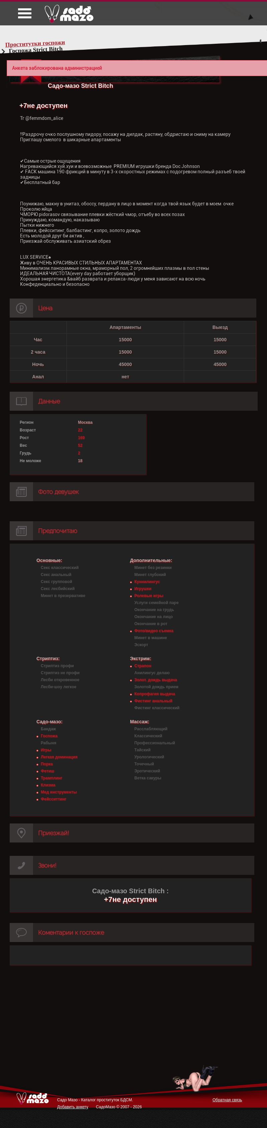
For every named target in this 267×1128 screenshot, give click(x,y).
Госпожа (49, 736)
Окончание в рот (150, 623)
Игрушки (142, 588)
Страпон (142, 666)
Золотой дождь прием (156, 687)
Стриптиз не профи (60, 673)
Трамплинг (51, 778)
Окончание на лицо (153, 616)
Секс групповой (56, 581)
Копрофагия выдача (154, 694)
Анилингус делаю (152, 673)
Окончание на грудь (154, 609)
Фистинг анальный (153, 701)
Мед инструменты (59, 792)
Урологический (149, 757)
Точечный (144, 764)
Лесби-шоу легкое (58, 687)
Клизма (48, 785)
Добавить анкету (72, 1107)
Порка (47, 764)
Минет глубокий (150, 574)
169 (81, 437)
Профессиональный (154, 743)
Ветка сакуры (147, 778)
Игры (46, 750)
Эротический (147, 771)
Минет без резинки (153, 567)
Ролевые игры (148, 595)
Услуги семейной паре (156, 602)
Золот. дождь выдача (155, 680)
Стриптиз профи (57, 666)
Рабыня (48, 743)
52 (80, 445)
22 (80, 430)
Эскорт (141, 644)
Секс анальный (56, 574)
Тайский (142, 750)
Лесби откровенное (60, 680)
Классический (148, 736)
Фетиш (47, 771)
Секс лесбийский (58, 588)
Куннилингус (147, 581)
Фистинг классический (156, 708)
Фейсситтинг (53, 799)
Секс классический (60, 567)
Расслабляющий (150, 729)
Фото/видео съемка (153, 630)
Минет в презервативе (63, 595)
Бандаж (48, 729)
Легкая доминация (59, 757)
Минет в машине (150, 637)
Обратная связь (227, 1100)
